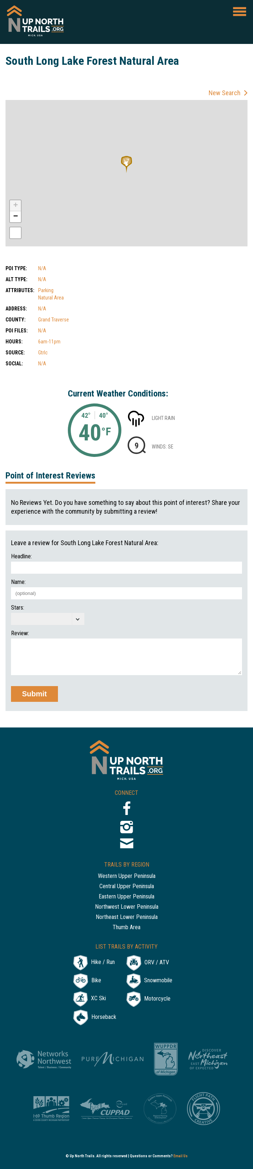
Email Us (180, 1156)
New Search (225, 93)
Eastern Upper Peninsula (126, 897)
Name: (18, 582)
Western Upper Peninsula (126, 876)
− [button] (15, 216)
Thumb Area (126, 927)
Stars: (17, 608)
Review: (20, 633)
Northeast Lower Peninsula (127, 917)
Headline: (21, 556)
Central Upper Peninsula (126, 886)
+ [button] (15, 205)
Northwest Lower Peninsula (126, 907)
